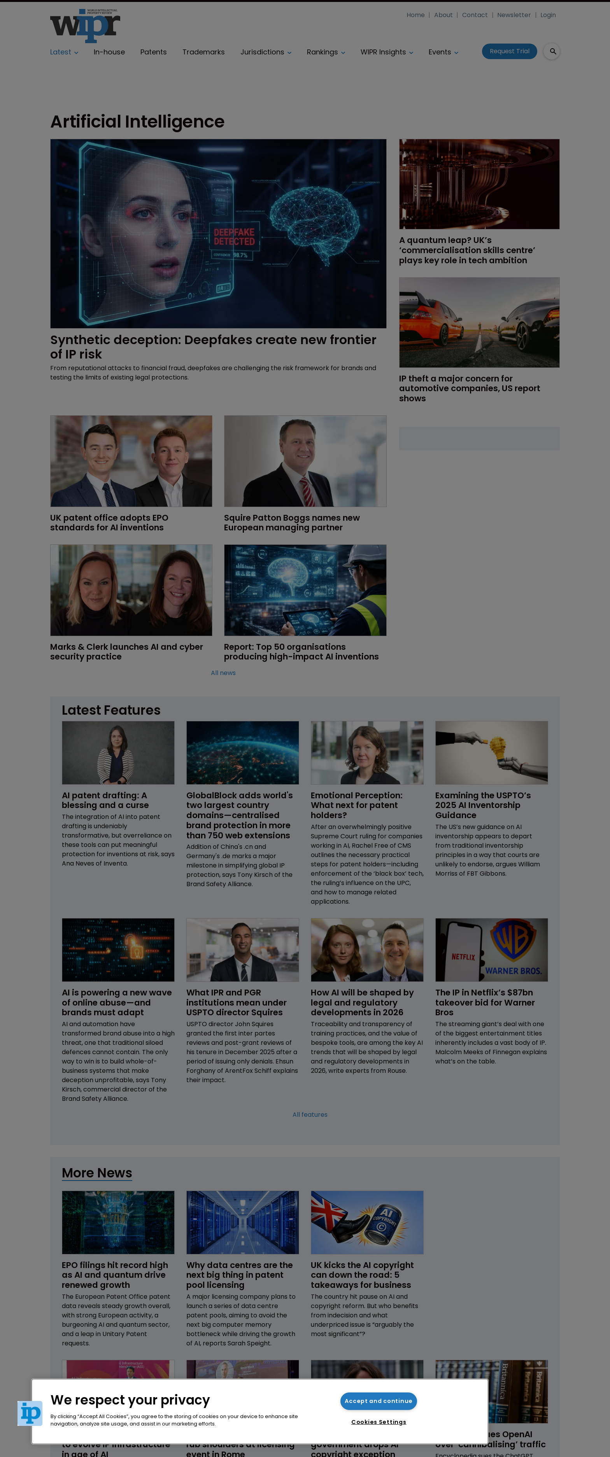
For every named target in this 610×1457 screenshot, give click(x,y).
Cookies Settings (379, 1422)
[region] (260, 1411)
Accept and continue (379, 1401)
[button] (30, 1413)
